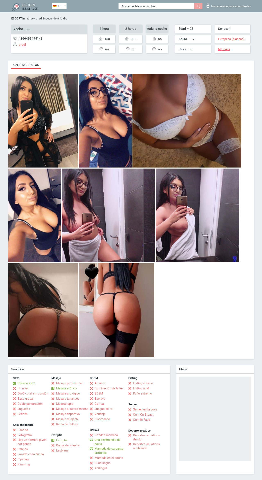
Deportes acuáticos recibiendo (146, 446)
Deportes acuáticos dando (146, 437)
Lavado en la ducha (31, 454)
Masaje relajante (67, 419)
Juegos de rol (104, 409)
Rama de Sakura (67, 424)
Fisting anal (141, 388)
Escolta (23, 430)
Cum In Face (141, 420)
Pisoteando (102, 419)
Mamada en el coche (109, 458)
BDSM (99, 393)
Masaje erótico (66, 388)
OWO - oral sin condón (33, 393)
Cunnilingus (103, 463)
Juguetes (24, 409)
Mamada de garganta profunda (109, 451)
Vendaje (100, 414)
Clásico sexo (26, 383)
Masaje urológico (68, 393)
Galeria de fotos (26, 64)
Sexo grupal (26, 398)
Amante (100, 383)
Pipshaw (23, 459)
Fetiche (23, 414)
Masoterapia (64, 404)
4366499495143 (31, 38)
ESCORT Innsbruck (23, 18)
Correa (99, 404)
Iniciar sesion (229, 5)
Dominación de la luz (109, 388)
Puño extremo (142, 393)
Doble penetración (30, 404)
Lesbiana (62, 450)
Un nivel (23, 388)
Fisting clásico (143, 383)
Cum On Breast (143, 414)
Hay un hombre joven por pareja (32, 442)
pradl (39, 18)
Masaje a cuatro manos (72, 409)
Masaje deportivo (68, 414)
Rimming (24, 464)
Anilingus (101, 468)
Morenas (224, 49)
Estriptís (62, 440)
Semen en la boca (145, 409)
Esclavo (100, 398)
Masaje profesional (69, 383)
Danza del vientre (67, 445)
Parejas (23, 449)
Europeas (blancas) (231, 39)
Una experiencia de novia (107, 442)
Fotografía (25, 435)
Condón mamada (106, 435)
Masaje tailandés (67, 398)
